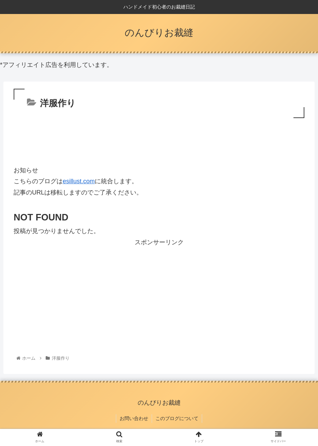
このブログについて (176, 418)
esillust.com (79, 181)
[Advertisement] (159, 138)
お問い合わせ (134, 418)
